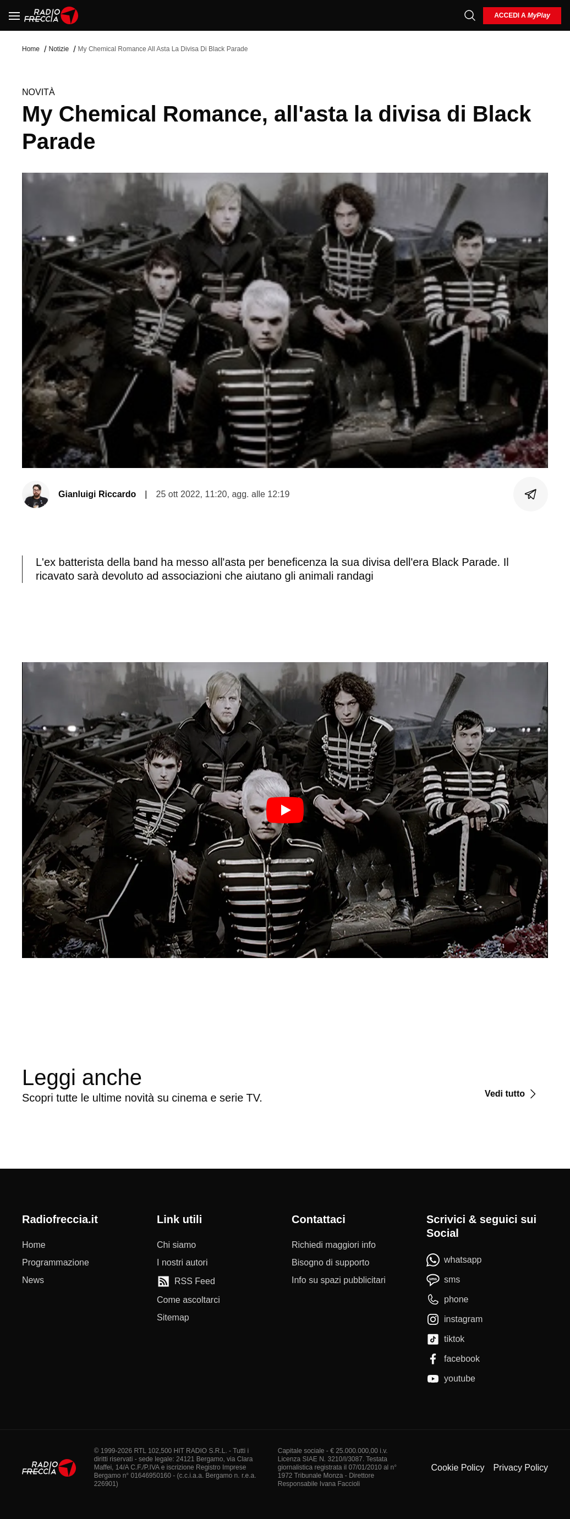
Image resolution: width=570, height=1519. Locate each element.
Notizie (58, 49)
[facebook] (453, 1359)
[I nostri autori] (182, 1262)
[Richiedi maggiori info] (334, 1245)
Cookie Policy (457, 1467)
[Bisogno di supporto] (330, 1262)
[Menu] (14, 15)
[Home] (51, 15)
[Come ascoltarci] (188, 1300)
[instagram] (454, 1319)
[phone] (447, 1299)
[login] (522, 15)
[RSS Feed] (186, 1281)
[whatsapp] (454, 1260)
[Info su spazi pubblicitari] (339, 1280)
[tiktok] (445, 1339)
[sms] (443, 1279)
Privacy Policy (520, 1467)
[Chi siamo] (176, 1245)
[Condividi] (531, 494)
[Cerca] (469, 15)
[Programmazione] (55, 1262)
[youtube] (450, 1378)
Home (31, 49)
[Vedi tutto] (512, 1094)
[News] (33, 1280)
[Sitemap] (173, 1317)
